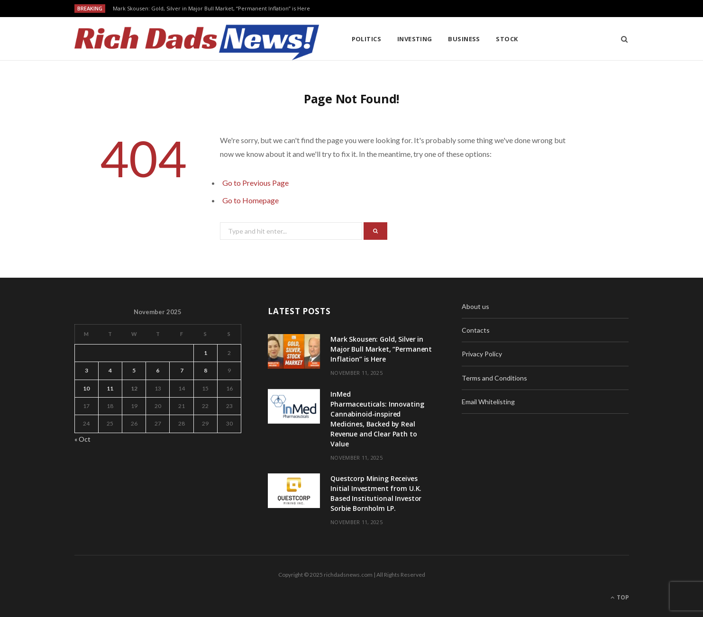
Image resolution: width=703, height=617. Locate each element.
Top (620, 597)
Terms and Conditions (494, 378)
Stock (507, 39)
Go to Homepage (250, 200)
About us (475, 306)
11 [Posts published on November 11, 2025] (110, 388)
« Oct (82, 439)
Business (464, 39)
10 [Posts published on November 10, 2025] (86, 388)
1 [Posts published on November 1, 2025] (205, 352)
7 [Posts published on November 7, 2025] (181, 370)
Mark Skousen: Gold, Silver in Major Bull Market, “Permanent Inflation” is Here (211, 8)
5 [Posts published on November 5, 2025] (134, 370)
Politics (367, 39)
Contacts (476, 330)
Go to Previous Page (255, 182)
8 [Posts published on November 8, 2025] (205, 370)
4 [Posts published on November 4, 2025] (110, 370)
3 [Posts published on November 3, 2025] (86, 370)
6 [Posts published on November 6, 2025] (157, 370)
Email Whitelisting (488, 402)
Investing (414, 39)
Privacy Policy (482, 354)
